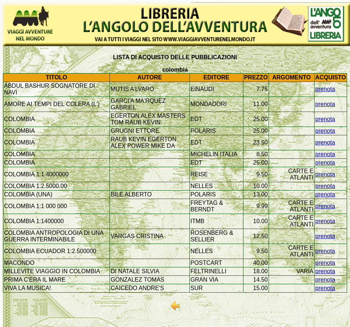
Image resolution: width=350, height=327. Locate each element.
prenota (325, 89)
